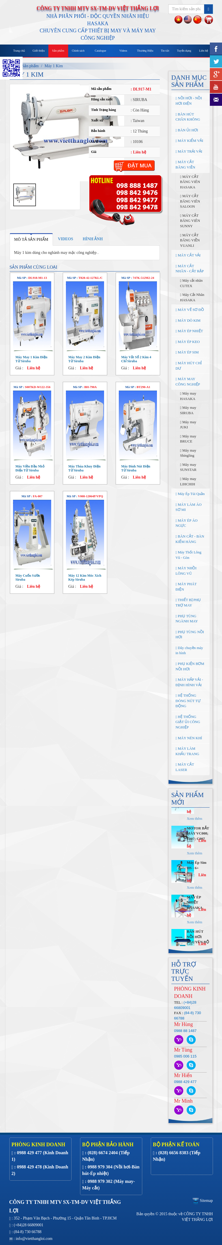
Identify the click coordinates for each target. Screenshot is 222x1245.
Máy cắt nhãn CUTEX (191, 283)
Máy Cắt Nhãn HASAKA (192, 297)
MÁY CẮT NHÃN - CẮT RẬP (190, 268)
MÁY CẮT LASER (185, 767)
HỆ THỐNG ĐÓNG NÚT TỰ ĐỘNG (188, 700)
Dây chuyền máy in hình (189, 650)
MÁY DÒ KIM (188, 320)
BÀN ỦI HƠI (187, 130)
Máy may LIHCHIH (188, 481)
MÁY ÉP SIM (187, 352)
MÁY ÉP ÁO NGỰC (187, 523)
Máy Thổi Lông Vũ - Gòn (189, 555)
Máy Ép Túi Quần (190, 494)
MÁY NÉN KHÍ (189, 738)
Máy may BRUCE (188, 439)
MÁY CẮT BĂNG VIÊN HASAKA (190, 181)
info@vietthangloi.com (34, 1238)
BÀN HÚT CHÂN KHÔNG (188, 117)
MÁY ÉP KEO (188, 342)
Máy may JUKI (188, 424)
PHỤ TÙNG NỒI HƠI (190, 634)
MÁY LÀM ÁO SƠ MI (189, 507)
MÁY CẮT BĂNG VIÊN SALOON (190, 201)
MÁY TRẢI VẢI (189, 151)
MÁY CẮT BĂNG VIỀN (185, 164)
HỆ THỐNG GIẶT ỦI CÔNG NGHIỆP (188, 722)
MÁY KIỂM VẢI (189, 140)
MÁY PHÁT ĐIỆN (186, 586)
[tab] (31, 239)
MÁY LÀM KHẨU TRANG (187, 751)
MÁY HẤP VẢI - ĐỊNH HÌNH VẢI (189, 682)
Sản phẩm (58, 50)
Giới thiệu (39, 50)
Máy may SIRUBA (188, 410)
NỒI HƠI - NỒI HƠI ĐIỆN (189, 101)
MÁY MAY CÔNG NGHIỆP (188, 381)
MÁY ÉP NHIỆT (189, 331)
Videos (123, 50)
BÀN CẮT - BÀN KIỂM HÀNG (190, 539)
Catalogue (100, 50)
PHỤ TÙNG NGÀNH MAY (187, 618)
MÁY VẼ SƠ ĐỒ (190, 309)
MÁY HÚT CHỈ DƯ (189, 365)
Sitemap (203, 1200)
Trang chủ (19, 50)
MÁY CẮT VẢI (188, 255)
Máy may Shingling (188, 453)
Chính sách (78, 50)
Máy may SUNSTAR (188, 467)
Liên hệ (203, 50)
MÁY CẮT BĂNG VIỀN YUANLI (190, 240)
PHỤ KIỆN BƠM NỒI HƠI (190, 666)
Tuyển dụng (184, 50)
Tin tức (165, 50)
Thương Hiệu (145, 50)
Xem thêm (194, 836)
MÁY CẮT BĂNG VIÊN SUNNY (190, 220)
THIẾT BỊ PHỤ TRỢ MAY (188, 602)
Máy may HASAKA (188, 396)
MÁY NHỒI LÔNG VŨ (186, 571)
